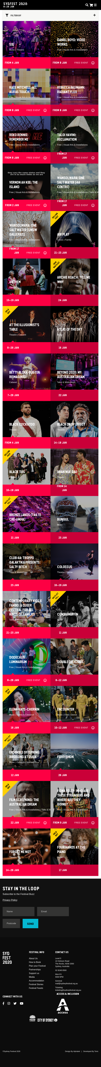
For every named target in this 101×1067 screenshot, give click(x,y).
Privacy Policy (10, 900)
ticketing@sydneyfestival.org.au (68, 990)
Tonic (96, 1051)
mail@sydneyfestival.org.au (66, 983)
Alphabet (76, 1051)
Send (30, 924)
